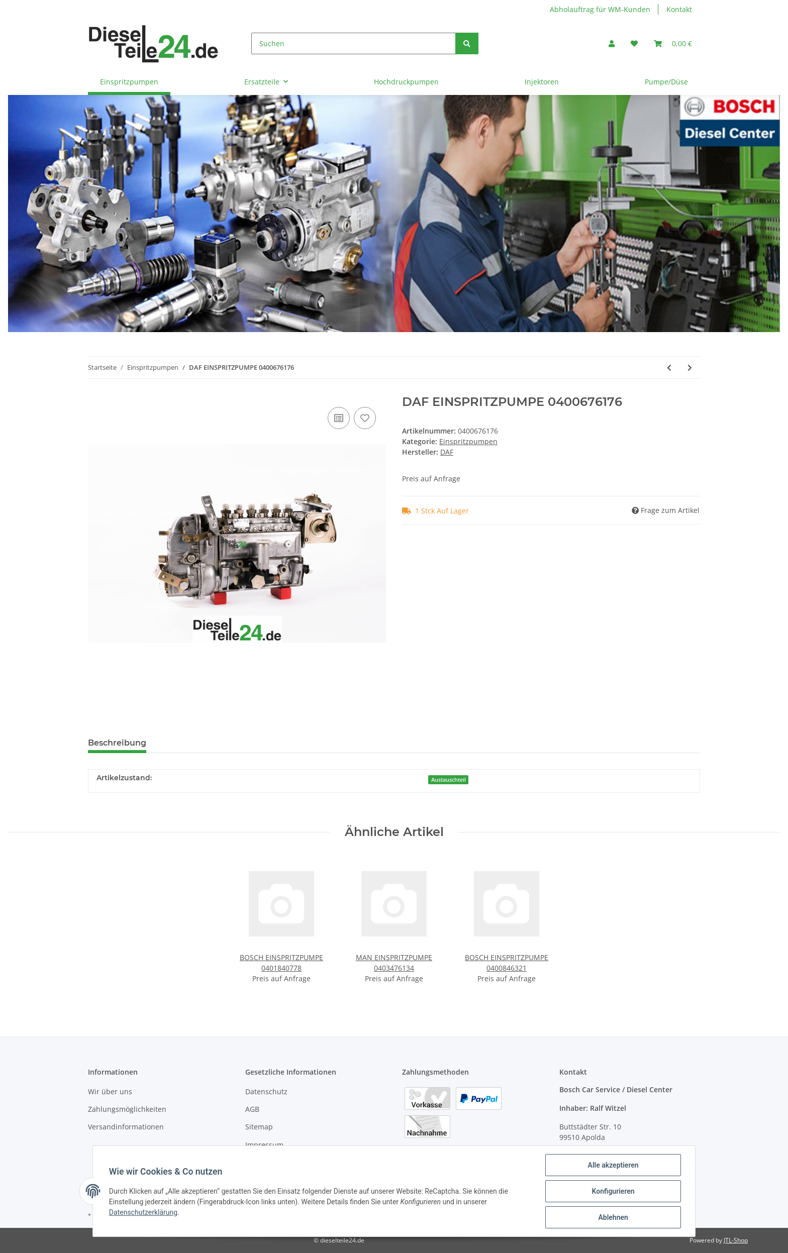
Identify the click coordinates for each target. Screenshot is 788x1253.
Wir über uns (110, 1091)
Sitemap (259, 1126)
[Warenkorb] (673, 43)
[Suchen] (353, 43)
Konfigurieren (613, 1191)
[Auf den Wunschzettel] (365, 418)
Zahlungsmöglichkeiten (127, 1109)
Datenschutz (266, 1091)
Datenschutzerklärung (143, 1212)
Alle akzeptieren (612, 1165)
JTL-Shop (736, 1240)
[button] (612, 43)
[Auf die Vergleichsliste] (339, 418)
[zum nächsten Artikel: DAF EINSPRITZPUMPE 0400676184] (689, 367)
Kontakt (679, 9)
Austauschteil (448, 779)
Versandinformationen (126, 1126)
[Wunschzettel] (634, 43)
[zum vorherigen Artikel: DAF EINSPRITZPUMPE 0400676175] (669, 367)
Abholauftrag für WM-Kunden (600, 9)
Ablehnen (613, 1217)
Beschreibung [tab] (117, 743)
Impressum (264, 1145)
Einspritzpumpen (468, 441)
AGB (252, 1109)
